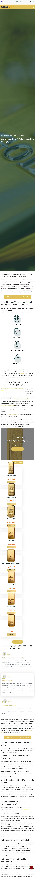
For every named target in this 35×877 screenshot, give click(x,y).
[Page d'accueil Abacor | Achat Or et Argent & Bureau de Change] (7, 7)
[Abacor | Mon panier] (33, 1)
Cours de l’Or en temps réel (8, 405)
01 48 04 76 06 (10, 297)
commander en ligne (13, 414)
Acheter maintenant (17, 449)
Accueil (2, 135)
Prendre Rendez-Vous (23, 297)
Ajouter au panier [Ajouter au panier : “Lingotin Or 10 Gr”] (9, 539)
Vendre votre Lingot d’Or (16, 827)
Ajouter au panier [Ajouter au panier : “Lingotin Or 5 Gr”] (27, 539)
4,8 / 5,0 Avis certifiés (17, 1)
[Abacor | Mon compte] (30, 1)
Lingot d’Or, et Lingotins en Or (21, 398)
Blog (5, 135)
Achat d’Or (22, 373)
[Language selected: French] (4, 1)
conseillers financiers (18, 831)
